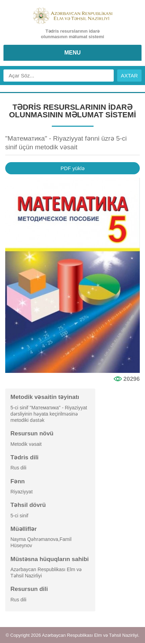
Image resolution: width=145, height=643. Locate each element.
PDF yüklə (72, 168)
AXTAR (129, 75)
